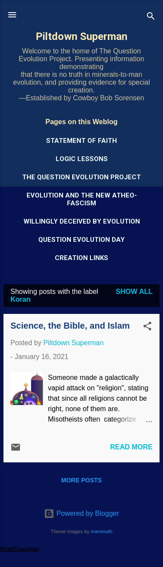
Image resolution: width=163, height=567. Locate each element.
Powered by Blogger (81, 513)
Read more (131, 447)
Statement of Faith (81, 141)
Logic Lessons (82, 159)
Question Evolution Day (81, 240)
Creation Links (81, 258)
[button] (147, 327)
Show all (134, 291)
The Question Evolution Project (81, 177)
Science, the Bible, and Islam (70, 325)
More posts (81, 480)
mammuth (102, 531)
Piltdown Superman (81, 36)
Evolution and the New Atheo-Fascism (82, 199)
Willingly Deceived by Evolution (81, 221)
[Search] (151, 17)
